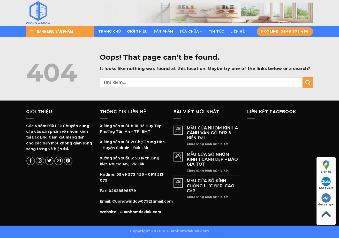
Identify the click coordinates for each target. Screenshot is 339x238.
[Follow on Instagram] (40, 161)
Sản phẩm (163, 31)
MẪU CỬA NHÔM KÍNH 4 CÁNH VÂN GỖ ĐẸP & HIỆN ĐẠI (212, 133)
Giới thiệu (137, 31)
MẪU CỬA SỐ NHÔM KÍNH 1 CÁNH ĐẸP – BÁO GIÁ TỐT (212, 159)
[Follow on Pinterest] (68, 161)
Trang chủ (109, 31)
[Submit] (308, 82)
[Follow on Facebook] (30, 161)
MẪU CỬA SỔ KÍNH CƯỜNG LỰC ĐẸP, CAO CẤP (211, 185)
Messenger (326, 199)
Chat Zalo (326, 183)
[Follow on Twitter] (49, 161)
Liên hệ (237, 31)
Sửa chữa (190, 31)
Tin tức (216, 31)
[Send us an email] (58, 161)
